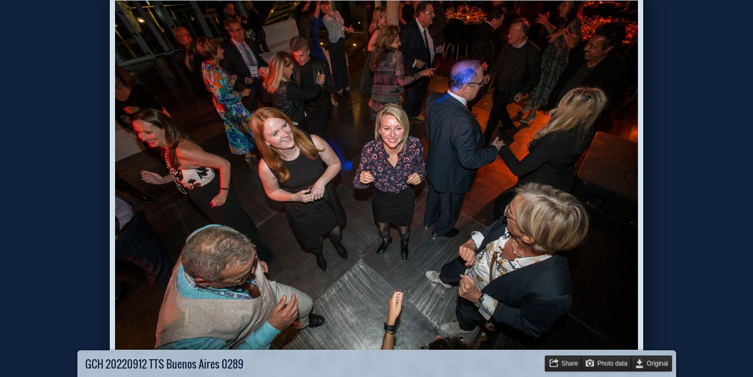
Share (569, 363)
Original (657, 363)
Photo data (612, 363)
